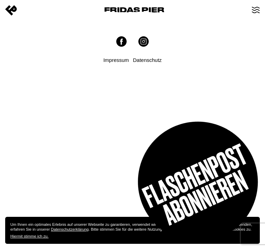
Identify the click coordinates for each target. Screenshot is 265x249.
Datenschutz (147, 60)
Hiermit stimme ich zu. (29, 236)
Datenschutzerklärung (70, 229)
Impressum (116, 60)
